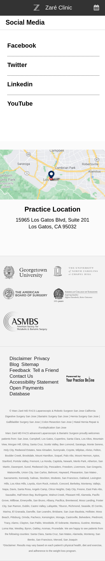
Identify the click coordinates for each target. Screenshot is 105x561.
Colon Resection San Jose (57, 422)
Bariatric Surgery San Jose (53, 416)
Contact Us (21, 376)
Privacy (42, 358)
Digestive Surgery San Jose (20, 416)
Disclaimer (21, 358)
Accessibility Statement (34, 382)
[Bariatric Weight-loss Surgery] (53, 7)
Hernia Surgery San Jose (84, 416)
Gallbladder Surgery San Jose (23, 422)
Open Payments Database (27, 391)
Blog (14, 364)
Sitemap (30, 364)
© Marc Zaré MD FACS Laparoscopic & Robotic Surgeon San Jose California (52, 410)
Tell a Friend (46, 370)
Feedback (20, 370)
